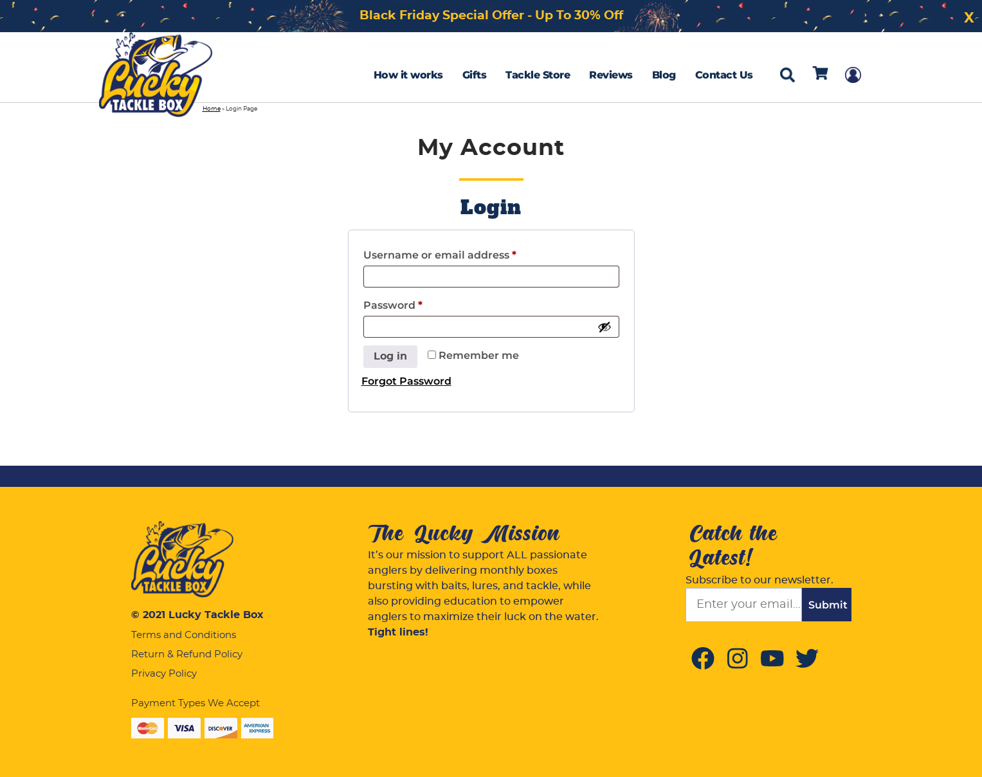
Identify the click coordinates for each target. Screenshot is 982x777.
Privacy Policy (164, 674)
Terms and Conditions (183, 635)
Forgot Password (406, 381)
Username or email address (439, 255)
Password (393, 305)
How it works (408, 75)
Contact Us (724, 75)
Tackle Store (537, 75)
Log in (390, 356)
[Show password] (604, 327)
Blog (664, 75)
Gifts (474, 75)
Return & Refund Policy (186, 654)
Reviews (611, 75)
